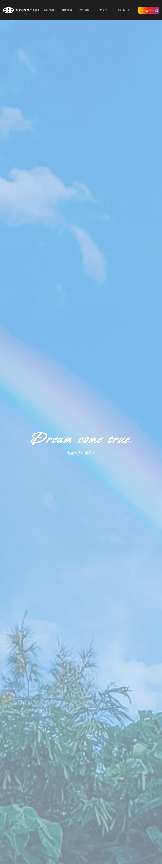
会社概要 (49, 10)
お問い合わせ (122, 10)
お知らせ (102, 10)
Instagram (146, 10)
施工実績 (84, 10)
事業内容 (67, 10)
